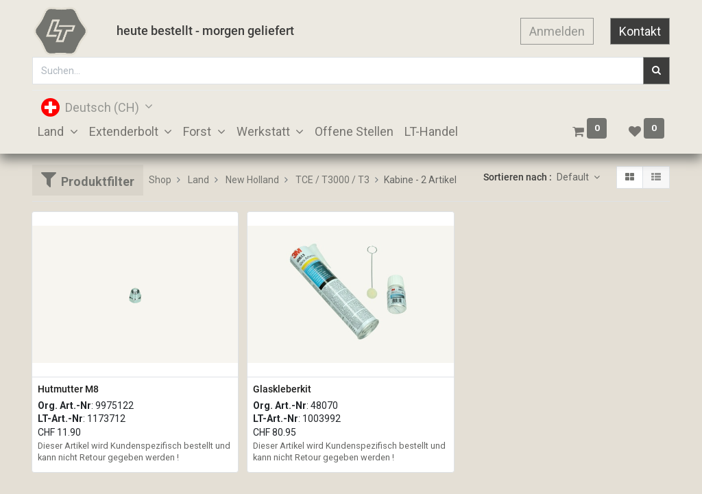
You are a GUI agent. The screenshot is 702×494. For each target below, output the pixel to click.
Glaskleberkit (282, 389)
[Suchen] (656, 70)
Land (198, 179)
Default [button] (574, 177)
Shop (160, 179)
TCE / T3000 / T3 (332, 179)
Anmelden (557, 31)
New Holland (252, 179)
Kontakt (640, 31)
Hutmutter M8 (68, 389)
